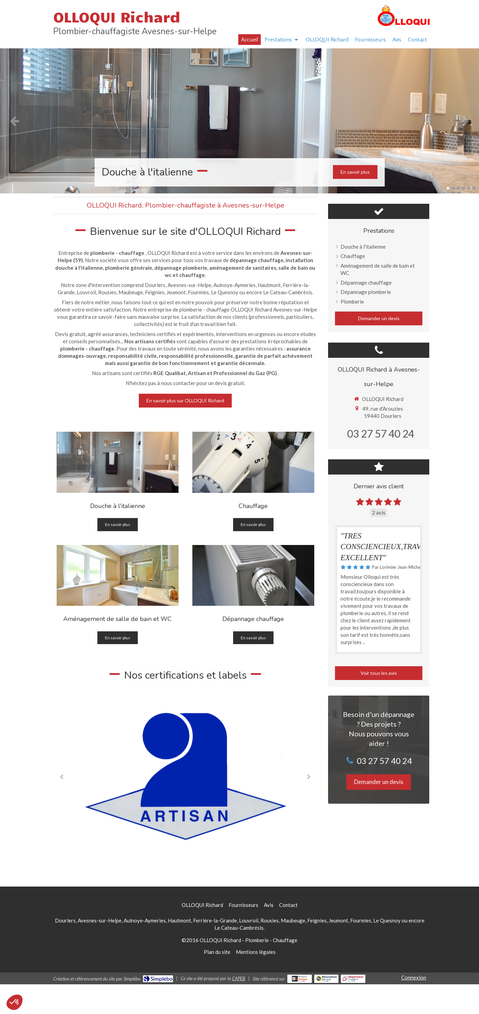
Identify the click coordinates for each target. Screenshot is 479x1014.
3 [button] (458, 188)
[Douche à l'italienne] (118, 462)
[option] (239, 120)
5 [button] (468, 188)
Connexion (413, 977)
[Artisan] (185, 776)
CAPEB (238, 978)
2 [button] (453, 188)
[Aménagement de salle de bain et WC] (118, 575)
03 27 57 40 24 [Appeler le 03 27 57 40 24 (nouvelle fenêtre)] (380, 433)
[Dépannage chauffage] (253, 575)
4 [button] (463, 188)
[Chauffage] (253, 462)
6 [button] (474, 188)
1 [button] (448, 188)
